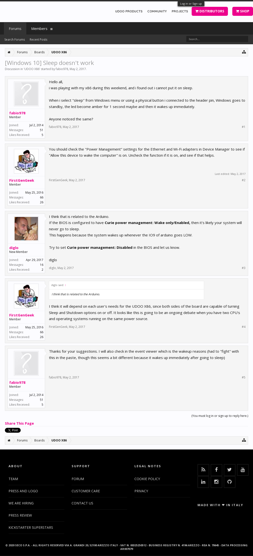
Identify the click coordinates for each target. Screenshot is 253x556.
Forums (15, 28)
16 (41, 265)
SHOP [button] (242, 11)
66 (41, 197)
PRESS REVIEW (20, 515)
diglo (14, 247)
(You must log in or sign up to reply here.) (219, 416)
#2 (243, 180)
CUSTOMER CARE (86, 491)
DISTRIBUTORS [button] (209, 11)
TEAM (13, 478)
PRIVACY (141, 491)
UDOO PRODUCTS (128, 11)
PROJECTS (180, 11)
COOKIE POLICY (147, 478)
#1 (243, 127)
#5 (243, 377)
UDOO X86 (31, 69)
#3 (243, 268)
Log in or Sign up (191, 3)
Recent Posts (38, 39)
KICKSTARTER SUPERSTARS (31, 527)
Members (39, 28)
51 (41, 130)
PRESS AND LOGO (23, 491)
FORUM (78, 478)
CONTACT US (82, 503)
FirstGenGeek (21, 180)
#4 (243, 327)
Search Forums (14, 39)
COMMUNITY (157, 11)
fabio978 (62, 69)
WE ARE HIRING (21, 503)
